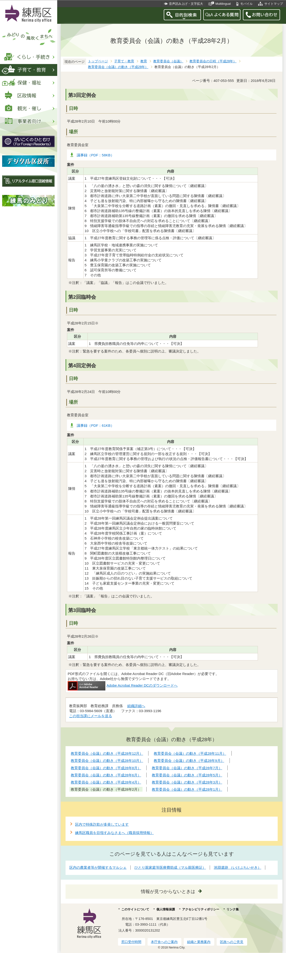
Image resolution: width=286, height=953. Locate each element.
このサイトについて (135, 909)
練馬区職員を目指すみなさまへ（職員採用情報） (114, 833)
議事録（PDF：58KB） (95, 155)
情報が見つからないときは (168, 891)
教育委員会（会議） (168, 61)
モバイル (246, 3)
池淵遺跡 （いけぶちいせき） (237, 867)
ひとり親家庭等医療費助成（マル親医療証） (170, 867)
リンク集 (232, 909)
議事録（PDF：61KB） (95, 425)
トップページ (98, 61)
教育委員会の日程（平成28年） (212, 61)
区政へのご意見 (231, 942)
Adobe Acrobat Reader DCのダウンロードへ (123, 685)
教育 (143, 61)
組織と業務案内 (198, 942)
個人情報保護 (165, 909)
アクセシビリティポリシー (200, 909)
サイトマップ (273, 3)
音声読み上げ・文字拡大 (186, 3)
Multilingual (223, 3)
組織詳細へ (136, 706)
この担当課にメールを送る (90, 716)
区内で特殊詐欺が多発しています (102, 824)
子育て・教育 (124, 61)
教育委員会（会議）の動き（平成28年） (118, 67)
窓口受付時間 (131, 942)
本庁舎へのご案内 (164, 942)
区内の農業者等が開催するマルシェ (98, 867)
